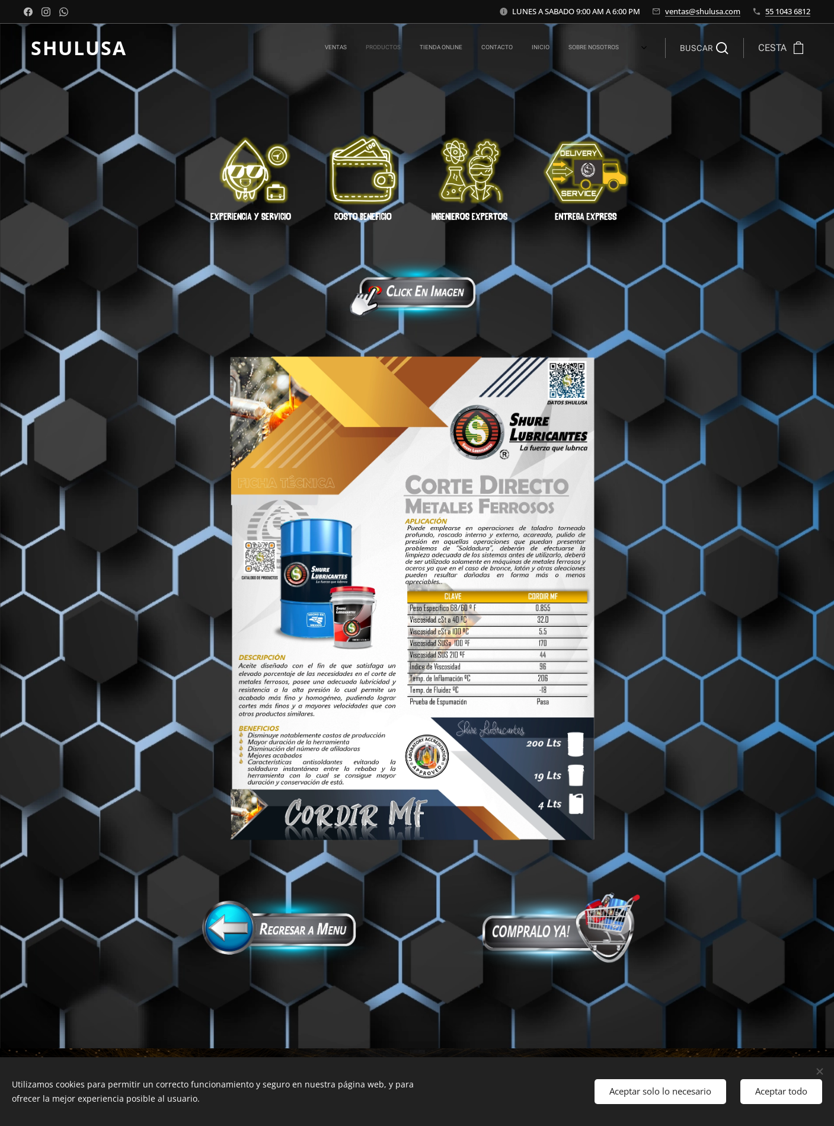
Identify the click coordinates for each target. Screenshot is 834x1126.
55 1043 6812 (787, 11)
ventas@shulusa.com (702, 11)
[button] (704, 48)
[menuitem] (457, 48)
